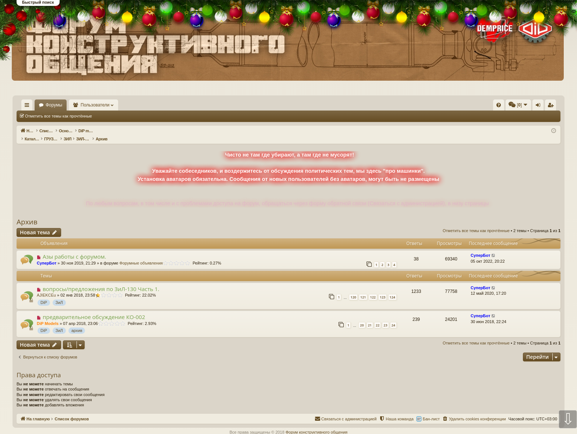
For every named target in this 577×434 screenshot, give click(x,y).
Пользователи (116, 105)
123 (382, 289)
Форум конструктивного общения (316, 424)
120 (353, 289)
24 (393, 317)
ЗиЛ (59, 295)
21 (370, 317)
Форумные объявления (141, 255)
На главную (37, 105)
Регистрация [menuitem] (499, 106)
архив (76, 323)
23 (385, 317)
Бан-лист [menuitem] (431, 411)
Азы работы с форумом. (74, 248)
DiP (43, 295)
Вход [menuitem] (487, 106)
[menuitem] (387, 105)
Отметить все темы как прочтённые (58, 116)
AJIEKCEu (46, 287)
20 (362, 317)
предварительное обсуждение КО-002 (94, 309)
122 (373, 289)
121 (363, 289)
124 (392, 289)
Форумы (75, 105)
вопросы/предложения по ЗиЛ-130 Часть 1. (101, 281)
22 (377, 317)
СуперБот (46, 255)
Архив (27, 214)
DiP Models (48, 316)
